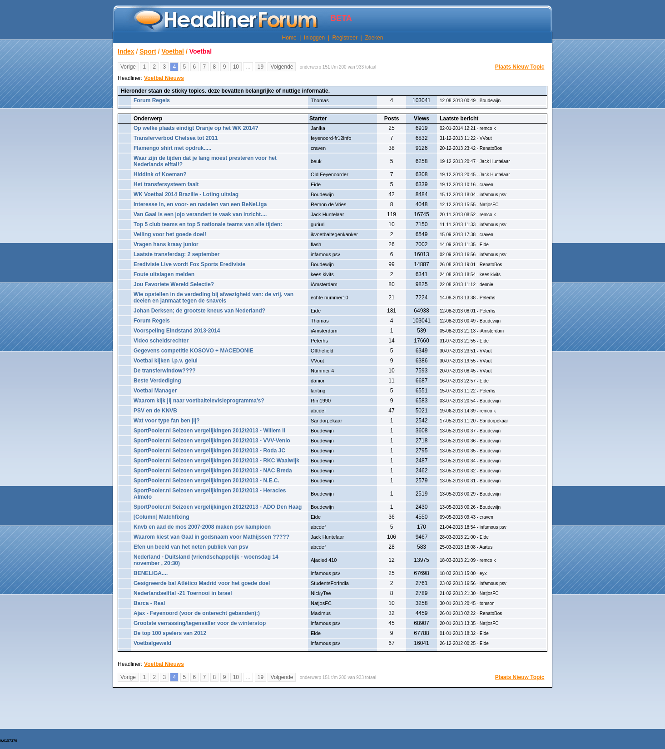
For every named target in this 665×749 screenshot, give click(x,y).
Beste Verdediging (157, 380)
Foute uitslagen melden (164, 274)
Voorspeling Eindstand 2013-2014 (177, 330)
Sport (147, 51)
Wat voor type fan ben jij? (167, 420)
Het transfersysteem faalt (166, 184)
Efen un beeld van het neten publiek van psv (191, 547)
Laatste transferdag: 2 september (176, 254)
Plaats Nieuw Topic (519, 67)
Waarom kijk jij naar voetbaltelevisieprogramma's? (199, 400)
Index (126, 51)
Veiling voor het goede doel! (170, 234)
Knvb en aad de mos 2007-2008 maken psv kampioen (202, 527)
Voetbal (172, 51)
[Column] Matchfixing (161, 517)
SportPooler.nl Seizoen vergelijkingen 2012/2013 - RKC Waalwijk (216, 460)
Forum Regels (152, 100)
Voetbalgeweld (152, 643)
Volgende (281, 67)
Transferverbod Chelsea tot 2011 (176, 138)
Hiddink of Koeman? (160, 174)
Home (289, 38)
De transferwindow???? (165, 370)
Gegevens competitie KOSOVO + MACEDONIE (193, 350)
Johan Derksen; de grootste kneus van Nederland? (199, 311)
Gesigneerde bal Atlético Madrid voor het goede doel (202, 583)
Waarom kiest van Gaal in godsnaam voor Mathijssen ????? (211, 537)
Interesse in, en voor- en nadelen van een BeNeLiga (200, 204)
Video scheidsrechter (161, 340)
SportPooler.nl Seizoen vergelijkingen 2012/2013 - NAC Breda (213, 470)
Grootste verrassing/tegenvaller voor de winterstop (200, 623)
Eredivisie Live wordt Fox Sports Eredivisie (189, 264)
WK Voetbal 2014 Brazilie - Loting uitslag (186, 194)
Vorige (128, 67)
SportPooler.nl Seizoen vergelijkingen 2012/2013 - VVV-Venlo (212, 440)
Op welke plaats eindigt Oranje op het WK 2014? (196, 128)
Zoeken (374, 38)
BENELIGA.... (151, 573)
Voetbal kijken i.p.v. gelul (166, 360)
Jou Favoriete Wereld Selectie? (174, 284)
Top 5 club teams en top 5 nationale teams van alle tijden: (208, 224)
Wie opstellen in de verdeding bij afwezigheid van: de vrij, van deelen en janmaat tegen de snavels (213, 297)
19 (260, 67)
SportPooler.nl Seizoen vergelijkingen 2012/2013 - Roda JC (209, 450)
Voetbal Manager (155, 390)
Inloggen (314, 38)
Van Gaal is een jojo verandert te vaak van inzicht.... (200, 214)
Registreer (344, 38)
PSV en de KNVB (155, 410)
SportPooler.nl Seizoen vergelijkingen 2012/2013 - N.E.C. (206, 480)
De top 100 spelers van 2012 (170, 633)
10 (236, 67)
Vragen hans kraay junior (166, 244)
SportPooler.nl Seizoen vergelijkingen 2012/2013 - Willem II (209, 430)
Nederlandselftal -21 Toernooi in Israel (183, 593)
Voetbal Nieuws (164, 78)
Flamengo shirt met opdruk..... (172, 148)
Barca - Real (149, 603)
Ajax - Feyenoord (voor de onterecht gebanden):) (197, 613)
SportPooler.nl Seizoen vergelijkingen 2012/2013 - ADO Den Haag (218, 507)
